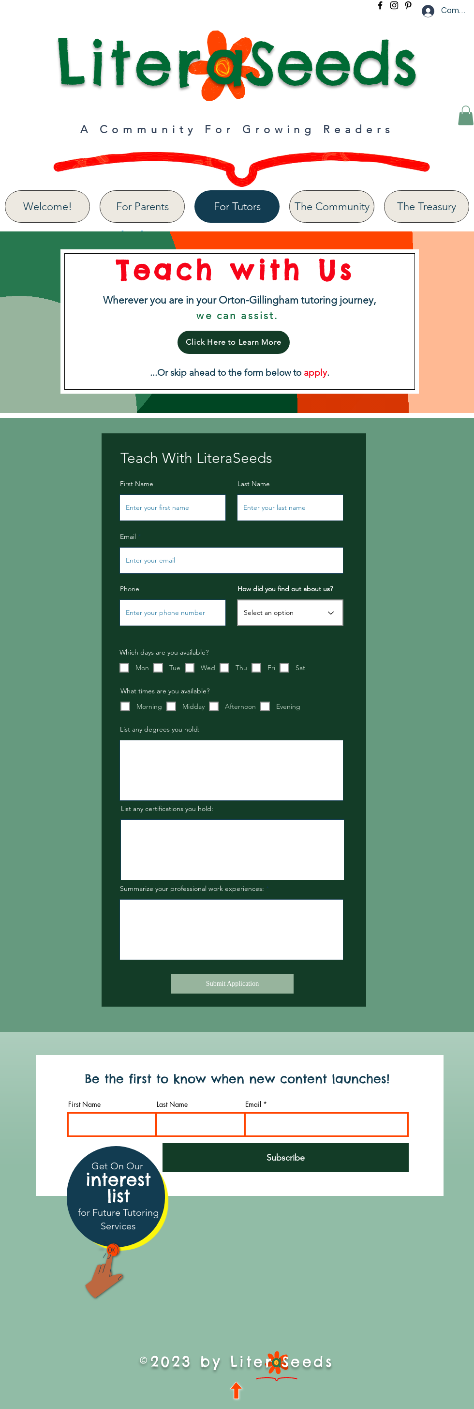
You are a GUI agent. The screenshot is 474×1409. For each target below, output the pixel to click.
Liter (130, 62)
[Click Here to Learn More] (234, 342)
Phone (129, 588)
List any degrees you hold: (160, 729)
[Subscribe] (286, 1157)
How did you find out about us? (285, 588)
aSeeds (311, 62)
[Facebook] (380, 5)
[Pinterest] (408, 5)
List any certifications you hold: (167, 808)
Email (128, 536)
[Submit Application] (232, 984)
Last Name (253, 483)
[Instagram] (394, 5)
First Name (136, 483)
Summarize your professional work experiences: (192, 888)
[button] (466, 115)
